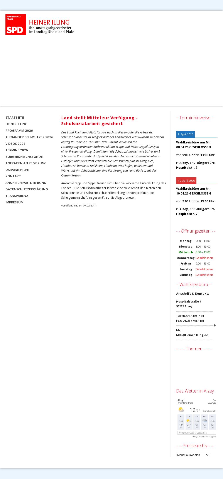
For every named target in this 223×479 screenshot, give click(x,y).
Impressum (14, 202)
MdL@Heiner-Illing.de (192, 335)
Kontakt (13, 176)
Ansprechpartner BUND (25, 182)
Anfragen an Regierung (26, 163)
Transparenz (16, 195)
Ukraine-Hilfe (17, 169)
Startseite (14, 117)
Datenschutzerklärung (26, 189)
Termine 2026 (16, 150)
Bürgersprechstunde (24, 156)
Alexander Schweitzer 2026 (29, 137)
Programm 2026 (19, 130)
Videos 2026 (15, 143)
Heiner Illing (16, 124)
